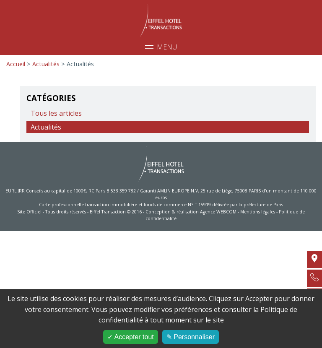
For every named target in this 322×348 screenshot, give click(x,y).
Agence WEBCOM (218, 212)
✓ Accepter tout (130, 336)
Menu (161, 47)
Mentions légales (257, 212)
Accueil (15, 64)
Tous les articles (56, 113)
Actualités (46, 64)
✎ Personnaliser (190, 336)
